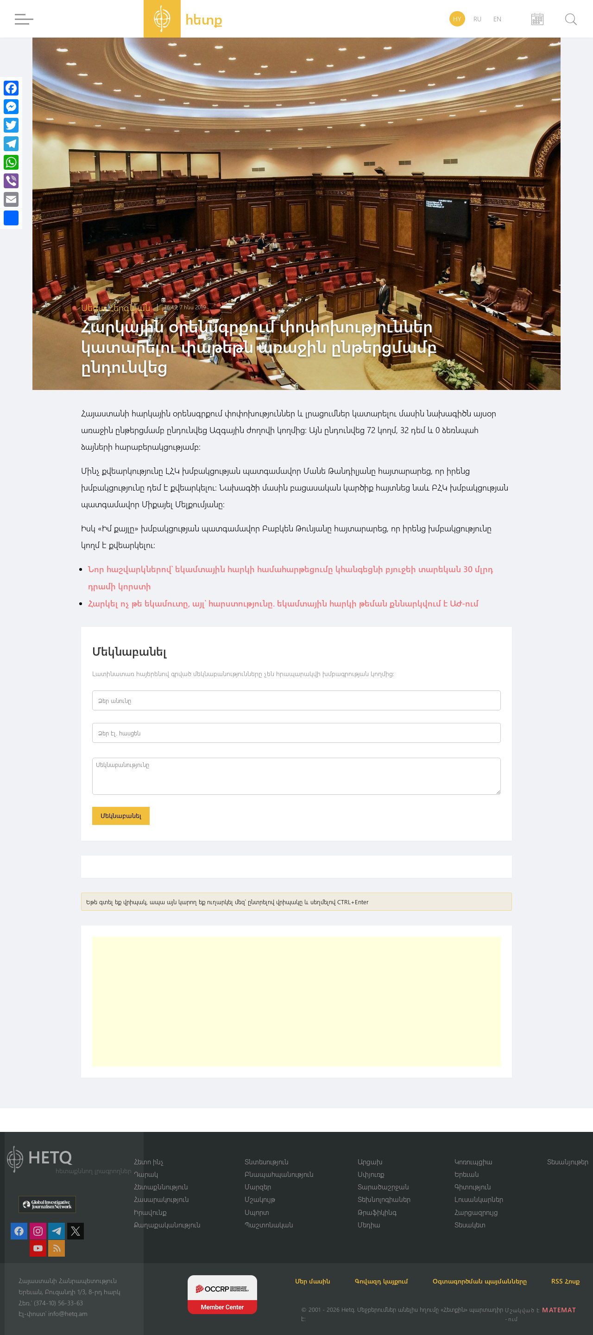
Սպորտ (257, 1200)
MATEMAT (560, 1309)
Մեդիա (369, 1213)
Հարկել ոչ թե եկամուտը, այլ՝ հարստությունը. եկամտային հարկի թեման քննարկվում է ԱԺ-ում (283, 602)
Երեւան (466, 1162)
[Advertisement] (296, 1002)
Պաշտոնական (269, 1213)
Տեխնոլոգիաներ (384, 1188)
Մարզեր (258, 1175)
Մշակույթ (260, 1188)
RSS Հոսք (315, 1281)
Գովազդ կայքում (392, 1269)
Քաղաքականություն (167, 1213)
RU (477, 18)
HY (457, 18)
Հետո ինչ (149, 1149)
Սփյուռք (371, 1162)
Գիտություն (472, 1175)
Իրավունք (150, 1200)
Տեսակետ (470, 1213)
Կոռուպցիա (473, 1149)
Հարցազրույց (476, 1200)
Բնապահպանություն (279, 1162)
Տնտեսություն (267, 1149)
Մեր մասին (318, 1269)
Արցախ (370, 1149)
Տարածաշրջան (383, 1175)
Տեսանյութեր (567, 1149)
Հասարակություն (161, 1188)
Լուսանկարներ (478, 1188)
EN (497, 18)
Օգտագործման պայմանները (496, 1269)
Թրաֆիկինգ (377, 1200)
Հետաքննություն (161, 1175)
